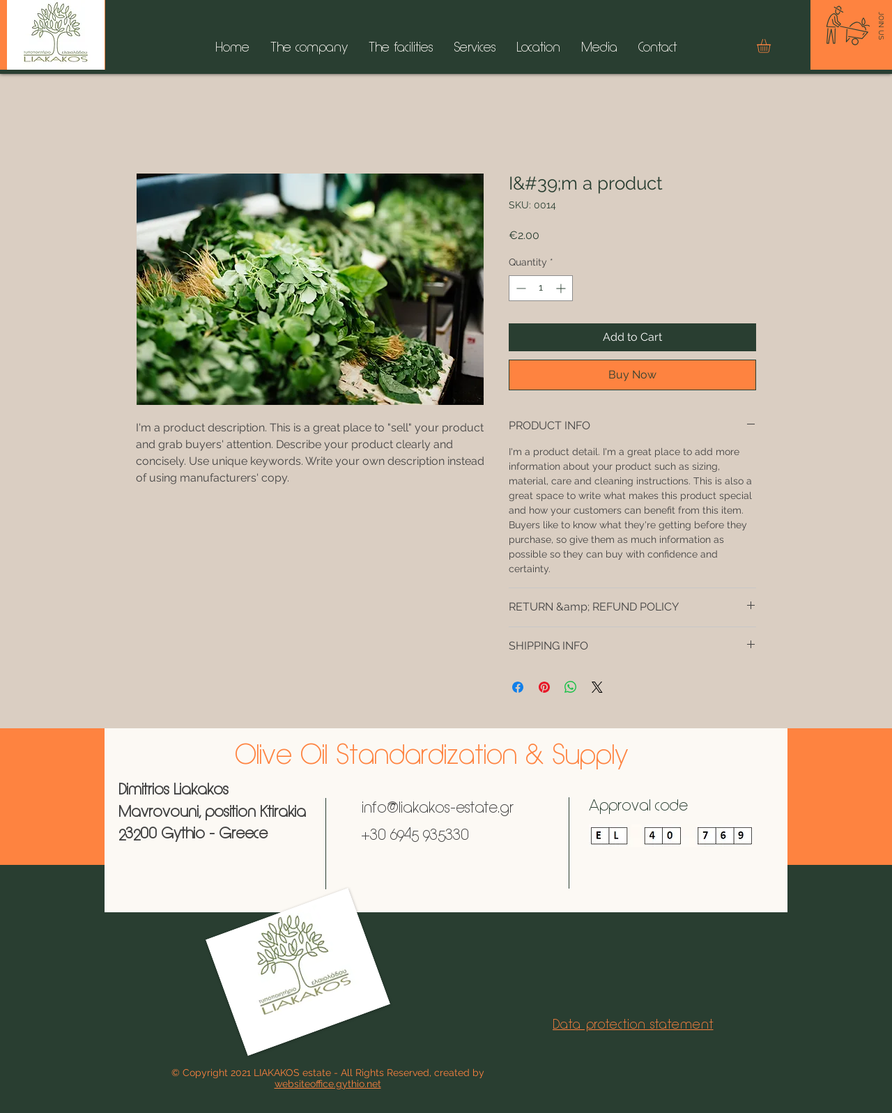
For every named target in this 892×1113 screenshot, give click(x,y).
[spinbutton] (540, 288)
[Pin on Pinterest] (544, 687)
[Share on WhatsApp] (570, 687)
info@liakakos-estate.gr (438, 808)
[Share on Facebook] (517, 687)
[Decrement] (519, 288)
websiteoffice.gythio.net (328, 1083)
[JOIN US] (881, 26)
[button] (772, 46)
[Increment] (562, 288)
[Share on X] (597, 687)
